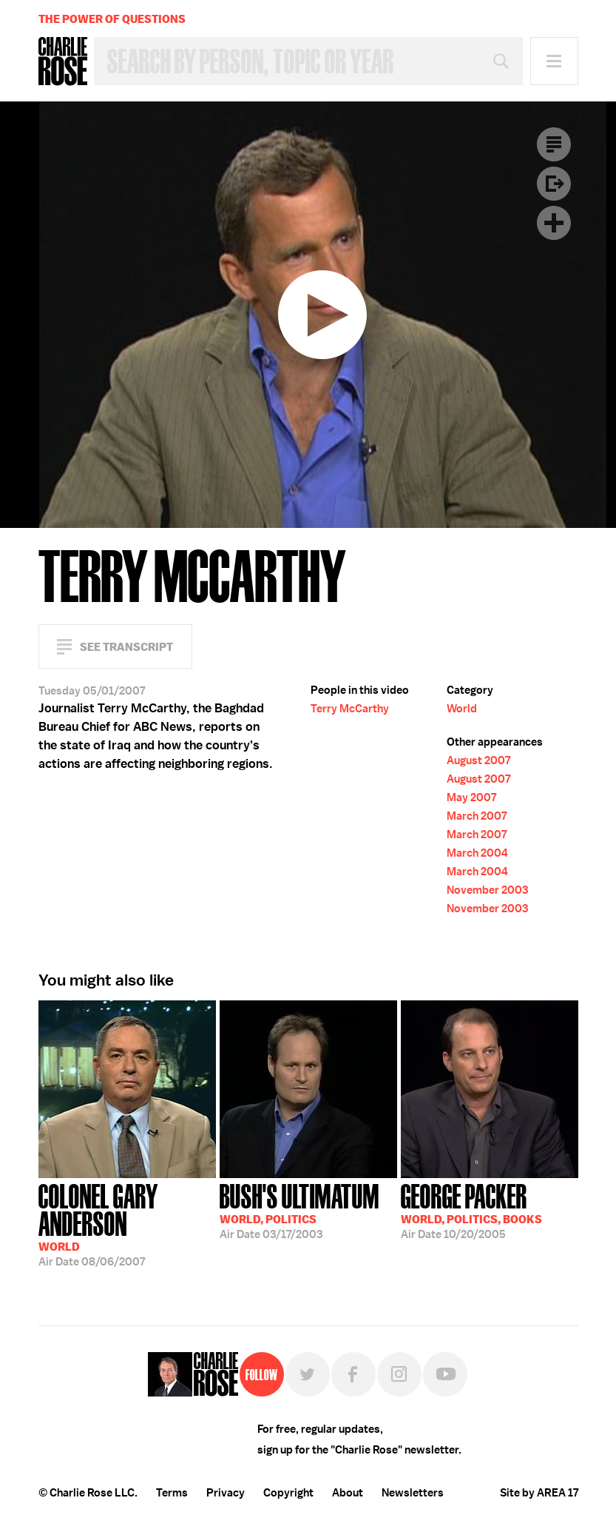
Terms (172, 1492)
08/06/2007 (127, 1223)
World (462, 708)
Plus (554, 223)
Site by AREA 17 (539, 1492)
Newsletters (413, 1492)
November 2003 (487, 890)
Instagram (399, 1374)
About (347, 1492)
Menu (554, 61)
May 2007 (471, 797)
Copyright (288, 1492)
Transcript (554, 144)
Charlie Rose (62, 61)
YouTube (445, 1374)
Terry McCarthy (350, 708)
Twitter (307, 1374)
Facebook (353, 1374)
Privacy (225, 1492)
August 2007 (478, 760)
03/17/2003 (299, 1210)
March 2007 (477, 816)
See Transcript (126, 647)
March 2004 (477, 853)
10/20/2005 (471, 1210)
